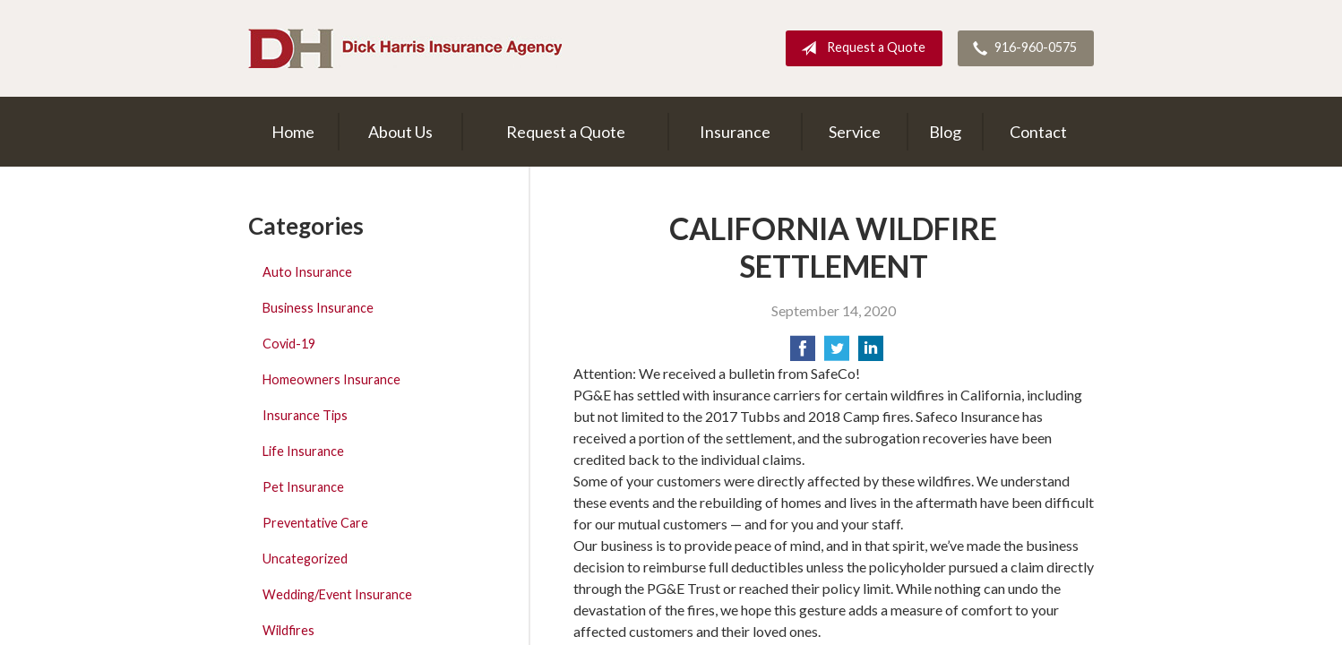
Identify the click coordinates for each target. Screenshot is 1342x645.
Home (292, 132)
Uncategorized (305, 558)
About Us (400, 132)
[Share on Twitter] (836, 353)
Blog (945, 132)
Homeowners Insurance (331, 379)
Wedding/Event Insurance (337, 594)
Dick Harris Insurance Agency (405, 48)
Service (855, 132)
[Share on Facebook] (802, 353)
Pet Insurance (303, 486)
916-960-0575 (1021, 48)
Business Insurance (318, 307)
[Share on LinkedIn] (870, 353)
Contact (1038, 132)
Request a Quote (859, 48)
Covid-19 (288, 343)
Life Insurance (303, 451)
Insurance (735, 132)
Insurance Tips (305, 415)
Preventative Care (315, 522)
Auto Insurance (307, 272)
